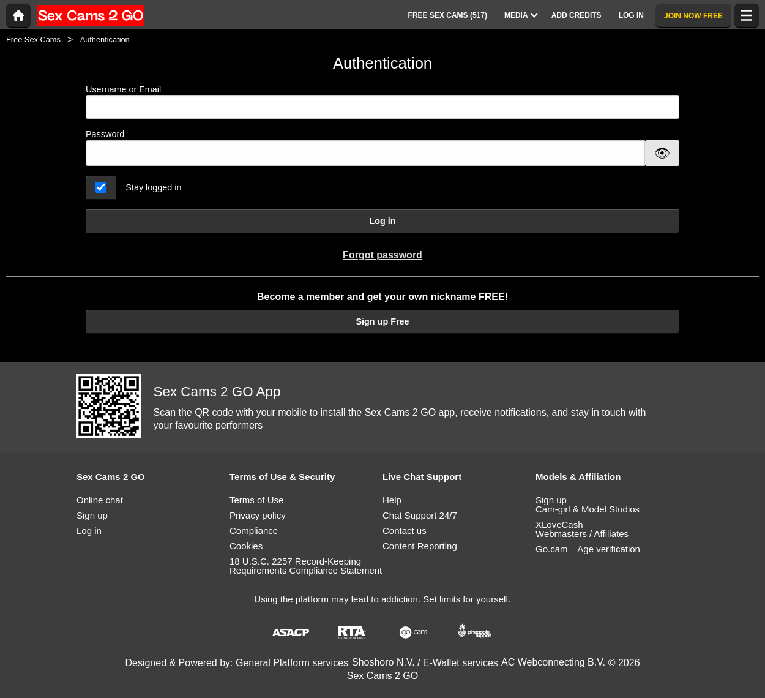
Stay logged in (153, 187)
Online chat (99, 500)
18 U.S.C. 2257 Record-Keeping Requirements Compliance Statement (306, 566)
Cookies (246, 546)
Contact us (404, 530)
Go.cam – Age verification (588, 549)
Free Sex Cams (33, 39)
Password (105, 134)
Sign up (92, 515)
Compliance (254, 530)
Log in (382, 221)
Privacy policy (258, 515)
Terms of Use (256, 500)
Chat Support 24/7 (419, 515)
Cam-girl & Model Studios (588, 509)
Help (391, 500)
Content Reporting (419, 546)
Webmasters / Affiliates (582, 533)
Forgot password (382, 255)
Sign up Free (382, 321)
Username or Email (382, 101)
